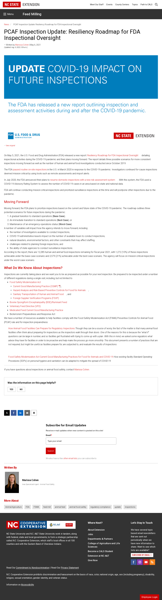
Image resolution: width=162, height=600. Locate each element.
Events (109, 4)
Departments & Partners (100, 539)
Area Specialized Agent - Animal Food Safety (38, 484)
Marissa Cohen (22, 45)
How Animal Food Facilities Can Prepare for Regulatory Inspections (41, 328)
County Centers (122, 4)
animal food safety (77, 507)
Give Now (93, 560)
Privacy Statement (70, 567)
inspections (130, 507)
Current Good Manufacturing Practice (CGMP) (35, 286)
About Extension (96, 529)
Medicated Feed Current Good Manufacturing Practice (36, 310)
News (6, 24)
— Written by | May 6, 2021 (22, 45)
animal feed (60, 507)
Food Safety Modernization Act (25, 282)
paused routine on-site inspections (30, 169)
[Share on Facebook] (13, 413)
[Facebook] (133, 562)
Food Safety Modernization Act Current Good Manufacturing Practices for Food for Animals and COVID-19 (60, 356)
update (118, 507)
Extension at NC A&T (98, 555)
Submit (51, 451)
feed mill (47, 507)
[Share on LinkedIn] (20, 413)
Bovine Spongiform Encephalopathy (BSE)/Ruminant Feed (38, 302)
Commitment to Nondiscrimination (32, 567)
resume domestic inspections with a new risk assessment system (82, 180)
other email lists (70, 458)
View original (10, 146)
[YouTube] (146, 562)
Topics (135, 4)
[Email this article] (27, 413)
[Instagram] (140, 562)
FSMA (36, 507)
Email (49, 435)
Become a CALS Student (100, 551)
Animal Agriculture (13, 507)
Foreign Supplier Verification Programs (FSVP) (36, 298)
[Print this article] (34, 413)
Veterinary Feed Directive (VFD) (25, 306)
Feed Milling (32, 14)
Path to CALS (146, 4)
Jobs (90, 534)
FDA (27, 507)
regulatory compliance (100, 507)
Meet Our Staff (97, 4)
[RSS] (152, 562)
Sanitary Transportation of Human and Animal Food (38, 294)
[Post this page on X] (7, 413)
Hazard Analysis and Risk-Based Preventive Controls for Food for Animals (49, 290)
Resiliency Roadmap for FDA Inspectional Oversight (112, 155)
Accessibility (27, 584)
